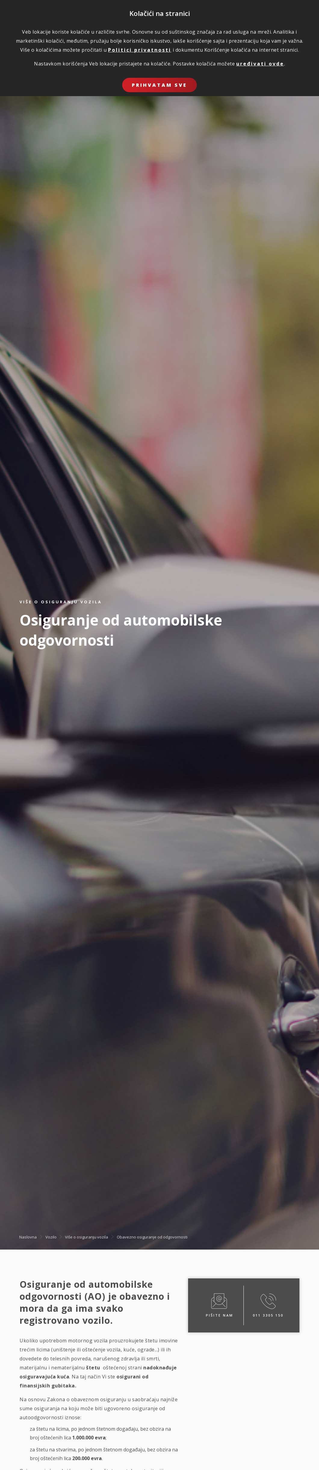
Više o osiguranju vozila (86, 1237)
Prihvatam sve (159, 85)
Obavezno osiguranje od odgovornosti (152, 1237)
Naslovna (28, 1237)
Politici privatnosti (139, 50)
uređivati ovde (260, 63)
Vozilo (51, 1237)
